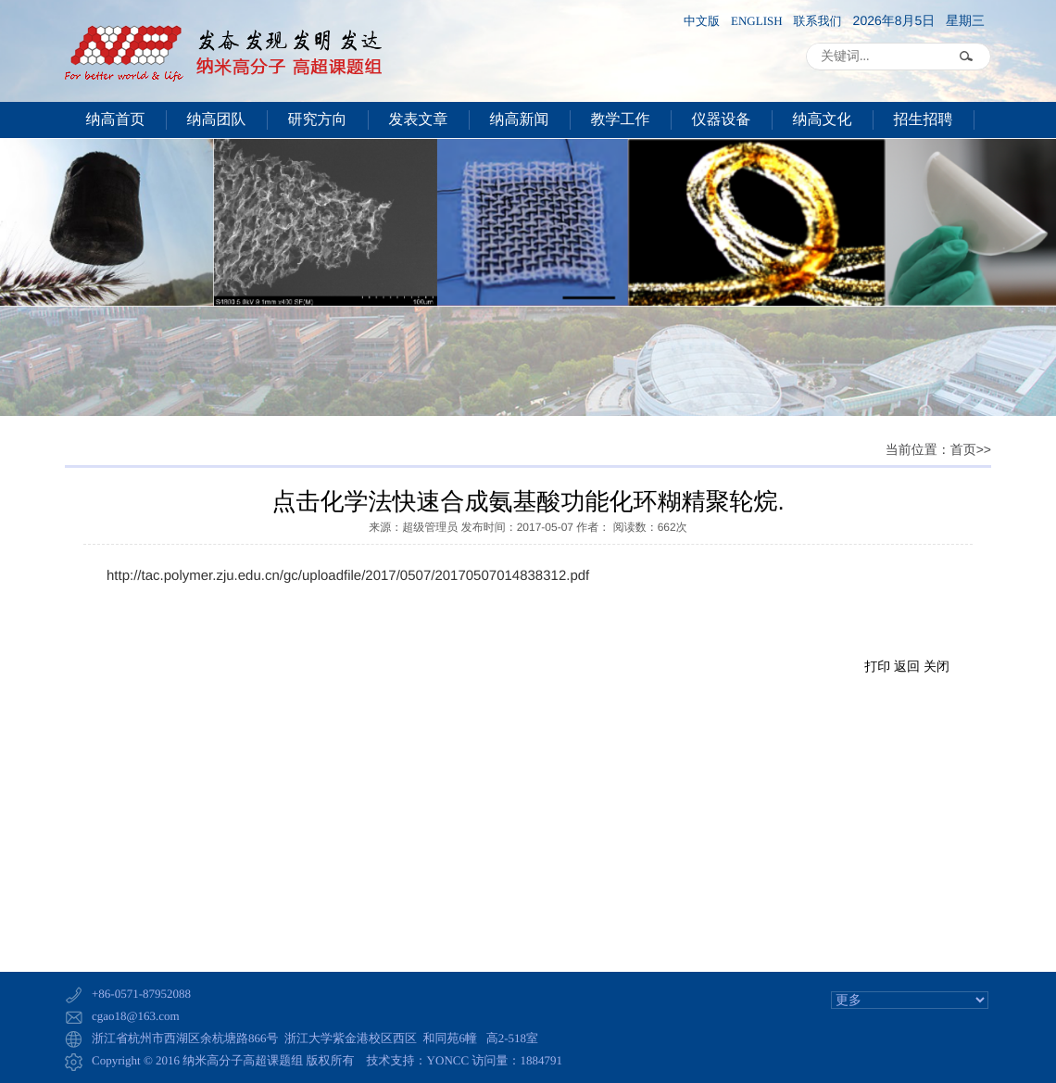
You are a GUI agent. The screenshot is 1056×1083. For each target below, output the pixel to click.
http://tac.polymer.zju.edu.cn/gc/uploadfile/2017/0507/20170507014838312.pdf (348, 576)
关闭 (936, 666)
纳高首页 (115, 120)
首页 (963, 451)
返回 (907, 666)
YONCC (448, 1060)
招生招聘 (923, 120)
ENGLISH (757, 21)
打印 (877, 666)
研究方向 (317, 120)
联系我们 (818, 21)
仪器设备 (721, 120)
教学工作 (620, 120)
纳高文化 (822, 120)
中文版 (702, 21)
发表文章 (418, 120)
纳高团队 (216, 120)
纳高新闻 (519, 120)
